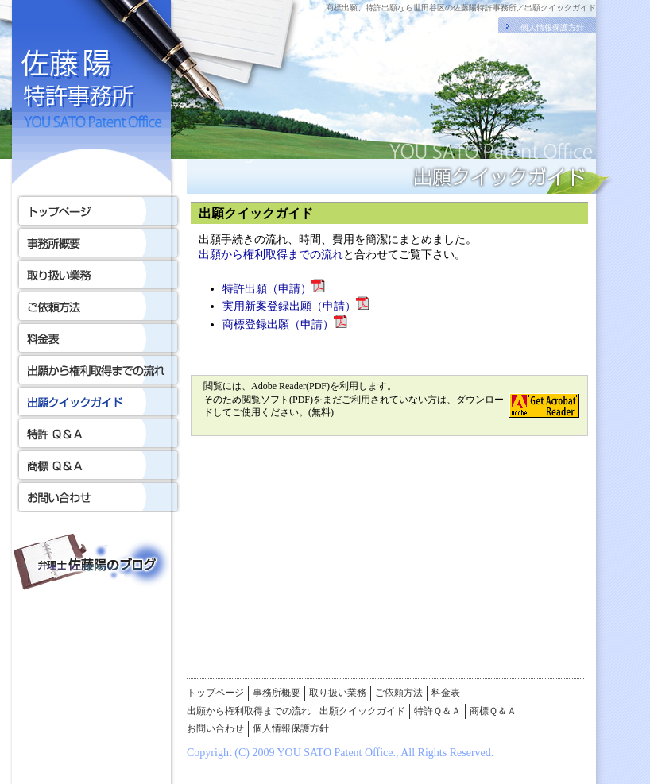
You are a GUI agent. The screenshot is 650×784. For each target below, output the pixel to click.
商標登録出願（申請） (284, 324)
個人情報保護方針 (552, 27)
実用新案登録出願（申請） (295, 306)
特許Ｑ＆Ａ (437, 710)
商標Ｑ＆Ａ (493, 710)
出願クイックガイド (362, 710)
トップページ (215, 692)
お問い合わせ (215, 728)
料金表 (445, 692)
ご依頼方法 (399, 692)
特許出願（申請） (273, 289)
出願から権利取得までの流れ (271, 255)
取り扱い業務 (337, 692)
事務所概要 (276, 692)
